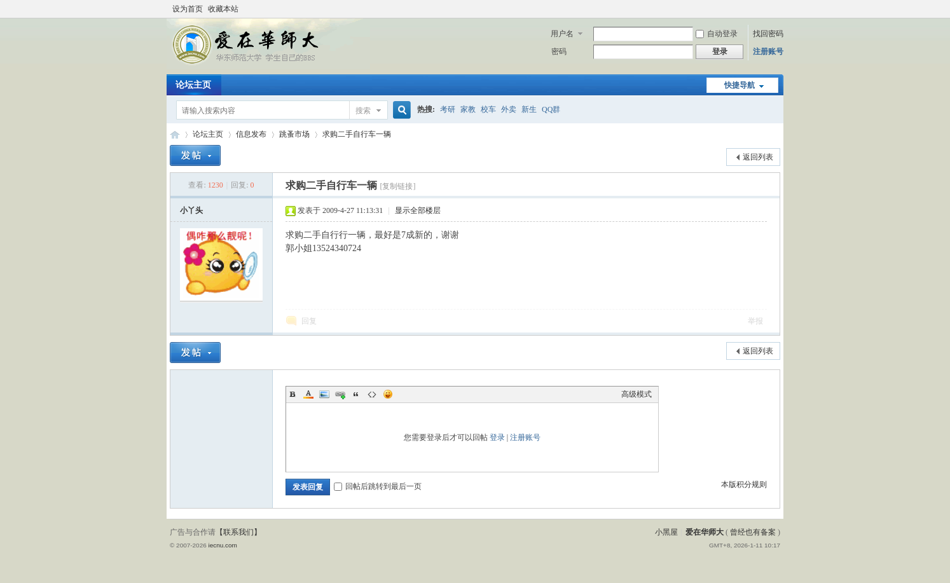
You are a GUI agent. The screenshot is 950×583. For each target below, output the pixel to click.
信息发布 (251, 134)
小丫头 (191, 210)
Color (308, 394)
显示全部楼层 (418, 210)
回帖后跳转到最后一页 (378, 486)
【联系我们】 (238, 532)
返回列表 (758, 157)
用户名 (562, 33)
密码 (559, 51)
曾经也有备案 (753, 532)
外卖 (508, 109)
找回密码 (768, 33)
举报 (755, 321)
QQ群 (551, 109)
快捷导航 (739, 85)
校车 (488, 109)
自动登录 (717, 33)
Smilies (388, 394)
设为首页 (187, 8)
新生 (529, 109)
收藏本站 (223, 8)
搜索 (363, 110)
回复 (309, 321)
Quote (356, 394)
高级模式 (636, 394)
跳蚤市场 (294, 134)
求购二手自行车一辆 (356, 134)
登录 (497, 437)
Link (340, 394)
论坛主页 (193, 85)
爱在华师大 (175, 134)
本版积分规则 (744, 484)
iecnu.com (222, 545)
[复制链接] (397, 186)
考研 (447, 109)
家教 (468, 109)
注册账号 (768, 51)
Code (372, 394)
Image (324, 394)
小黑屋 (666, 532)
